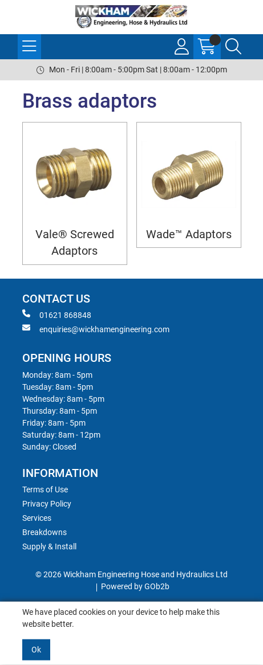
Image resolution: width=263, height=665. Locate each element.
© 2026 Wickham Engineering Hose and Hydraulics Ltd (131, 574)
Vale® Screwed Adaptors (74, 243)
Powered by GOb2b (135, 586)
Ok (36, 649)
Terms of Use (45, 489)
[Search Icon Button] (233, 46)
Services (36, 518)
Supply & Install (49, 546)
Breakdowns (44, 532)
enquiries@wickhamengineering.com (95, 329)
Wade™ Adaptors (189, 234)
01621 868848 (56, 314)
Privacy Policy (46, 503)
